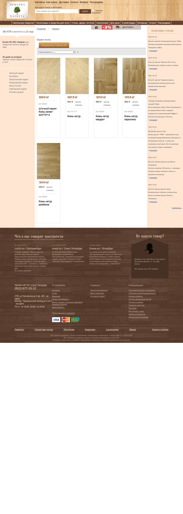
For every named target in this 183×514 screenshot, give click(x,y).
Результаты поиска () (54, 45)
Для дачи (115, 23)
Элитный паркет (16, 73)
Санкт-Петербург (39, 285)
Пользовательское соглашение (142, 290)
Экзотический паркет (18, 79)
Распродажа (96, 2)
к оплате (70, 313)
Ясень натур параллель (131, 118)
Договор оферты (136, 296)
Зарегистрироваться (99, 290)
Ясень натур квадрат (102, 118)
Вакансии (56, 296)
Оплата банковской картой (140, 299)
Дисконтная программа (138, 317)
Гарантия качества (136, 305)
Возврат (84, 2)
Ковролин (90, 329)
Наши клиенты (58, 307)
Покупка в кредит (136, 302)
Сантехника (102, 23)
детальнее (153, 51)
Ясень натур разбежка (45, 203)
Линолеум (69, 329)
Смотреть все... (177, 208)
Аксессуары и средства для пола (52, 23)
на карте (20, 303)
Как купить (52, 2)
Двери (132, 329)
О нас (54, 293)
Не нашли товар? (97, 296)
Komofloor (13, 76)
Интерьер (142, 23)
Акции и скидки (160, 329)
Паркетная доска (44, 329)
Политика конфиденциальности (142, 293)
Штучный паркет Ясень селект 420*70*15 (48, 111)
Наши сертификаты (60, 299)
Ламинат (19, 329)
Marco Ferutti (15, 86)
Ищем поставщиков (137, 314)
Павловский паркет (18, 89)
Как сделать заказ (136, 311)
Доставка (64, 2)
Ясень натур (74, 116)
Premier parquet (16, 92)
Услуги (152, 23)
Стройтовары (128, 23)
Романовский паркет (18, 83)
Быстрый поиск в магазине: (48, 7)
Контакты (40, 2)
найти (85, 11)
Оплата (74, 2)
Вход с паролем (97, 293)
